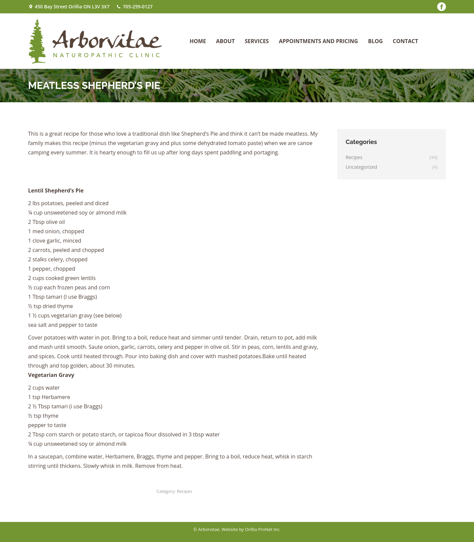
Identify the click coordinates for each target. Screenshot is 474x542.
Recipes (184, 491)
